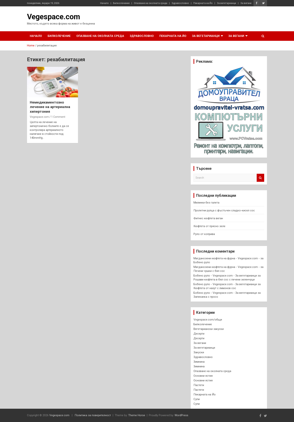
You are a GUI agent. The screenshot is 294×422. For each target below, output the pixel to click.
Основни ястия (203, 375)
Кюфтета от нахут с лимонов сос (215, 288)
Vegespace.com (53, 16)
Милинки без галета (206, 202)
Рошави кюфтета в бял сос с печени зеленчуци (224, 279)
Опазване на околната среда (150, 3)
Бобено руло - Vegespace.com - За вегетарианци (225, 275)
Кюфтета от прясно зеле (209, 226)
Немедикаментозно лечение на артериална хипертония (50, 107)
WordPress (181, 415)
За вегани (245, 3)
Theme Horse (136, 415)
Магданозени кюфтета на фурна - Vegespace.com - (227, 258)
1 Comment (58, 116)
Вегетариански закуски (209, 329)
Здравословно (180, 3)
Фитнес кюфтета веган (208, 218)
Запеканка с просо (206, 296)
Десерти (199, 333)
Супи (197, 399)
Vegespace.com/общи (208, 319)
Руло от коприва (204, 234)
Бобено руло (202, 262)
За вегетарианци (226, 3)
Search (260, 178)
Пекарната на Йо (203, 3)
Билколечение (121, 3)
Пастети (199, 385)
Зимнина (199, 361)
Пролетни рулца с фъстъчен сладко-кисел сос (224, 210)
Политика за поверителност (93, 415)
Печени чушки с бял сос (209, 271)
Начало (104, 3)
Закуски (199, 352)
